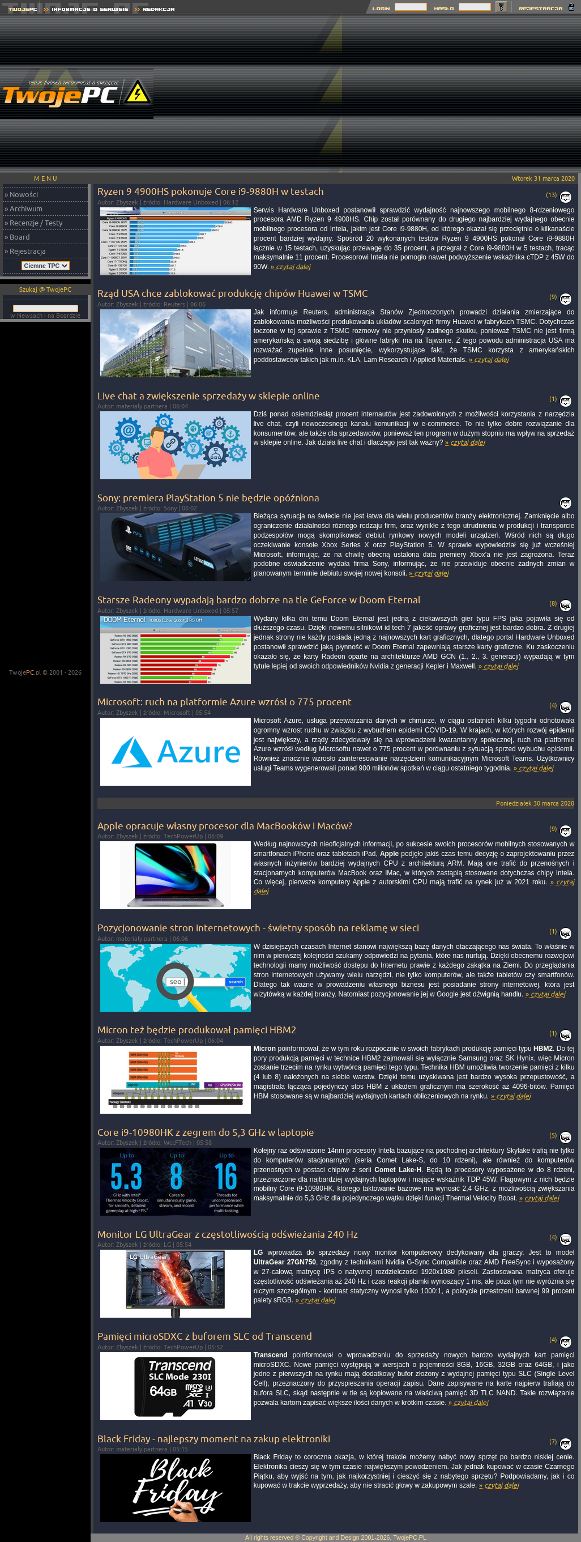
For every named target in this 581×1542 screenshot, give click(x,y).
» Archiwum (23, 208)
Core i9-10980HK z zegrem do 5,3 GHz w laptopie (205, 1132)
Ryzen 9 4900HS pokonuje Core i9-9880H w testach (210, 191)
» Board (17, 237)
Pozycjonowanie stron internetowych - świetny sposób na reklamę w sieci (258, 927)
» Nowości (21, 194)
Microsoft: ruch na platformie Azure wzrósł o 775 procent (224, 701)
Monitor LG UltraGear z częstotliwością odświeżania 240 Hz (227, 1234)
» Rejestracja (25, 251)
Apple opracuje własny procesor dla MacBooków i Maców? (224, 825)
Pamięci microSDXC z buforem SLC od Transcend (204, 1336)
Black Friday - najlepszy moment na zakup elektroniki (213, 1438)
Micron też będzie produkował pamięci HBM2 (197, 1029)
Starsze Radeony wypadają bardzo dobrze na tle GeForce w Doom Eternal (259, 599)
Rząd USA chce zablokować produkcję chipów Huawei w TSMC (232, 293)
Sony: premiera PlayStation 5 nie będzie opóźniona (208, 497)
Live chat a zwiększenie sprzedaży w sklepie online (208, 395)
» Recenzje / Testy (33, 223)
